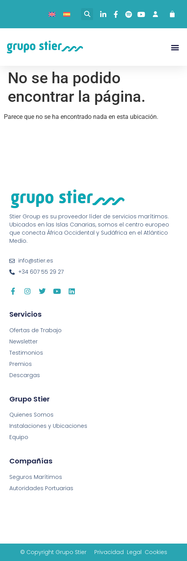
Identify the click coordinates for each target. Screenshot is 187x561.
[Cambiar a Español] (66, 14)
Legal (134, 552)
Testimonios (26, 353)
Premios (20, 364)
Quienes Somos (31, 415)
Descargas (24, 375)
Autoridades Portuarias (41, 488)
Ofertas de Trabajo (35, 330)
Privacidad (109, 552)
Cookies (156, 552)
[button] (87, 14)
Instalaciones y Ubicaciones (48, 426)
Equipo (18, 437)
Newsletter (23, 341)
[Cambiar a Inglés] (52, 14)
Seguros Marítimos (35, 477)
